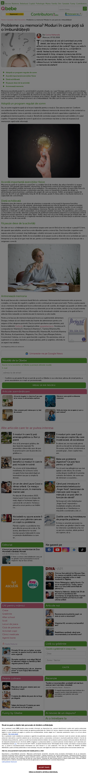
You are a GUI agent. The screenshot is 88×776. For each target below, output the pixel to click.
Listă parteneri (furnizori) (9, 762)
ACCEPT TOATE (44, 767)
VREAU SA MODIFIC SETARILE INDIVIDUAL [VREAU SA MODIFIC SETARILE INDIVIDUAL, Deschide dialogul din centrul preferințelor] (43, 772)
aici (16, 743)
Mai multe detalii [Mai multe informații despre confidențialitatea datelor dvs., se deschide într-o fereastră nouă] (13, 734)
